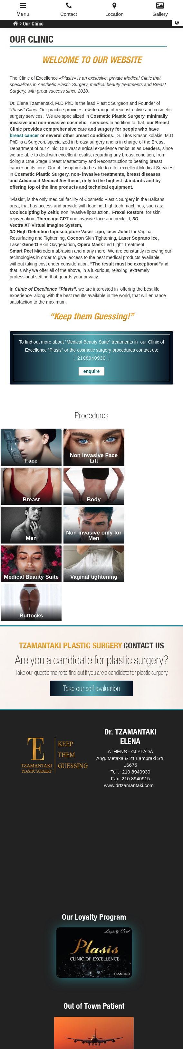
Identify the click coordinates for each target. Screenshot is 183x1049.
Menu (22, 14)
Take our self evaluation (91, 610)
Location (114, 14)
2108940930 (91, 358)
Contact (68, 14)
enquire (91, 371)
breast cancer (25, 135)
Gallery (160, 14)
